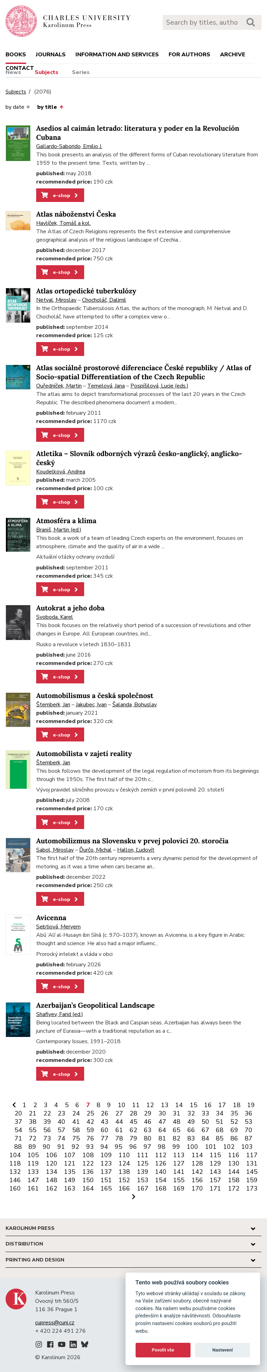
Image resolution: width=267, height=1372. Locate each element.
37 (18, 1122)
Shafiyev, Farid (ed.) (59, 1014)
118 (15, 1163)
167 (142, 1188)
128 (197, 1163)
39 (47, 1122)
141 (179, 1172)
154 (161, 1180)
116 (234, 1155)
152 (124, 1180)
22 (47, 1113)
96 (133, 1147)
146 (15, 1180)
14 (179, 1105)
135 (69, 1172)
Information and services (117, 54)
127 (179, 1163)
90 (46, 1147)
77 (104, 1138)
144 (234, 1172)
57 (61, 1130)
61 (119, 1130)
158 (234, 1180)
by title (50, 107)
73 (47, 1138)
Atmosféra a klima (66, 521)
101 (211, 1147)
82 (176, 1138)
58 (76, 1130)
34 (220, 1113)
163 (69, 1188)
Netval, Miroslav (56, 300)
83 (191, 1138)
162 (51, 1188)
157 (215, 1180)
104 (15, 1155)
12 (150, 1105)
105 (33, 1155)
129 (215, 1163)
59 (90, 1130)
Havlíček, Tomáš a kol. (63, 223)
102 (229, 1147)
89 (32, 1147)
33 (205, 1113)
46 (148, 1122)
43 (104, 1122)
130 (234, 1163)
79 (133, 1138)
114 (197, 1155)
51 (220, 1122)
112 (161, 1155)
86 (234, 1138)
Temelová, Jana (106, 386)
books (16, 54)
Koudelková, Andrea (60, 472)
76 (90, 1138)
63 (148, 1130)
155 (179, 1180)
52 (234, 1122)
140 (161, 1172)
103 (247, 1147)
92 (75, 1147)
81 (162, 1138)
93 (90, 1147)
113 (179, 1155)
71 (18, 1138)
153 (142, 1180)
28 (133, 1113)
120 (51, 1163)
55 (33, 1130)
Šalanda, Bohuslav (134, 704)
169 (179, 1188)
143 (215, 1172)
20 (18, 1113)
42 (90, 1122)
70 (248, 1130)
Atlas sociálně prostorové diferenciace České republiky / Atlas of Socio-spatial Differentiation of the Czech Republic (143, 372)
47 (162, 1122)
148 (51, 1180)
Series (81, 72)
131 (252, 1163)
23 (61, 1113)
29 (148, 1113)
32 (191, 1113)
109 (106, 1155)
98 (161, 1147)
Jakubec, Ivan (91, 704)
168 (161, 1188)
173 (252, 1188)
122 (88, 1163)
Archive (232, 54)
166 (124, 1188)
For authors (189, 54)
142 (197, 1172)
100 (192, 1147)
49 (191, 1122)
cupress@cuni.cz (54, 1322)
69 (234, 1130)
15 (193, 1105)
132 (15, 1172)
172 (234, 1188)
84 (205, 1138)
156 (197, 1180)
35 (234, 1113)
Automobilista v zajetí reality (84, 753)
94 (104, 1147)
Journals (51, 54)
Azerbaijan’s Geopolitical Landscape (95, 1005)
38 (33, 1122)
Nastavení (222, 1350)
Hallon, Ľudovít (135, 850)
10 (122, 1105)
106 (51, 1155)
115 (215, 1155)
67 (205, 1130)
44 (119, 1122)
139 (142, 1172)
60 (104, 1130)
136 (88, 1172)
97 (147, 1147)
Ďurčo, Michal (95, 850)
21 (33, 1113)
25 (90, 1113)
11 (136, 1105)
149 (69, 1180)
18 (237, 1105)
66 (191, 1130)
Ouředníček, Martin (59, 386)
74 (61, 1138)
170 (197, 1188)
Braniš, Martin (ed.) (58, 530)
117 (252, 1155)
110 (124, 1155)
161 (33, 1188)
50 (205, 1122)
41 (76, 1122)
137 (106, 1172)
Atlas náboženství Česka (76, 214)
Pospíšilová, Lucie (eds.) (159, 386)
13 (165, 1105)
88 (18, 1147)
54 (18, 1130)
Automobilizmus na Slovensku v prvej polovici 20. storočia (132, 841)
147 (33, 1180)
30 (162, 1113)
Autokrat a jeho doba (70, 608)
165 (106, 1188)
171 (215, 1188)
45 (133, 1122)
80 (148, 1138)
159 (252, 1180)
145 (252, 1172)
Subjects (46, 72)
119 (33, 1163)
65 (176, 1130)
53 (248, 1122)
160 (15, 1188)
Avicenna (51, 918)
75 (76, 1138)
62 (133, 1130)
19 (251, 1105)
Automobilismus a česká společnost (94, 695)
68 (220, 1130)
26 (104, 1113)
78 (119, 1138)
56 (47, 1130)
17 (222, 1105)
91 (61, 1147)
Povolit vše (163, 1350)
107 (69, 1155)
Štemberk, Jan (53, 704)
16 (208, 1105)
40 (61, 1122)
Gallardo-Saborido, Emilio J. (69, 146)
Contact (20, 68)
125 (142, 1163)
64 (162, 1130)
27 (119, 1113)
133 (33, 1172)
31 (176, 1113)
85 (220, 1138)
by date (18, 107)
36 (248, 1113)
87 (248, 1138)
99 (176, 1147)
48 (176, 1122)
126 (161, 1163)
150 (88, 1180)
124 (124, 1163)
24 (76, 1113)
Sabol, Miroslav (55, 850)
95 (118, 1147)
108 (88, 1155)
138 (124, 1172)
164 (88, 1188)
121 (69, 1163)
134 (51, 1172)
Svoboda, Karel (54, 617)
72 (33, 1138)
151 (106, 1180)
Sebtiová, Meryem (58, 927)
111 (142, 1155)
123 (106, 1163)
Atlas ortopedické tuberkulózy (86, 291)
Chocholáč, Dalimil (104, 300)
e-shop (60, 195)
